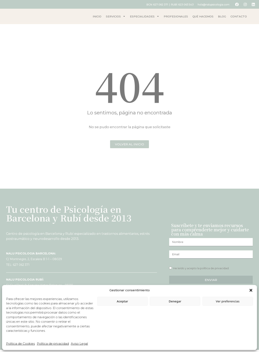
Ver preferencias (227, 301)
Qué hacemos (202, 17)
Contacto (238, 17)
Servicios (115, 17)
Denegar (175, 301)
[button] (251, 290)
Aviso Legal (79, 344)
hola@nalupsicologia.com (212, 4)
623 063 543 (184, 4)
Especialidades (144, 17)
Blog (222, 17)
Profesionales (176, 17)
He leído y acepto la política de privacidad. (201, 270)
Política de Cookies (20, 344)
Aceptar (122, 301)
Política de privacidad (53, 344)
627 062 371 (159, 4)
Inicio (97, 17)
